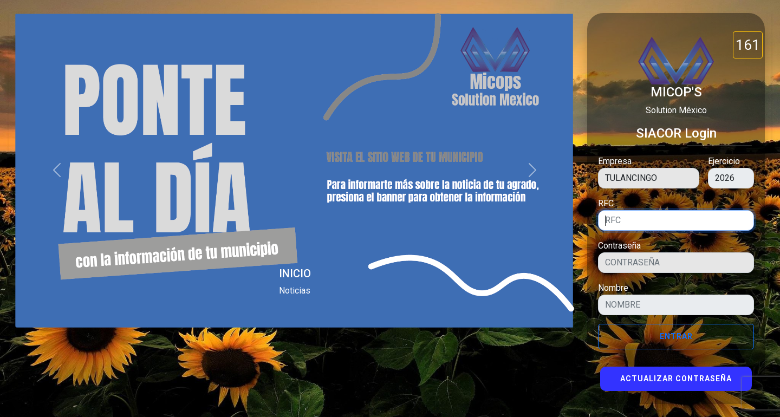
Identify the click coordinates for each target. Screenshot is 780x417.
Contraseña (619, 245)
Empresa (615, 161)
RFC (606, 203)
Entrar (676, 336)
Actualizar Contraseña (676, 378)
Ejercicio (724, 161)
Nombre (613, 288)
